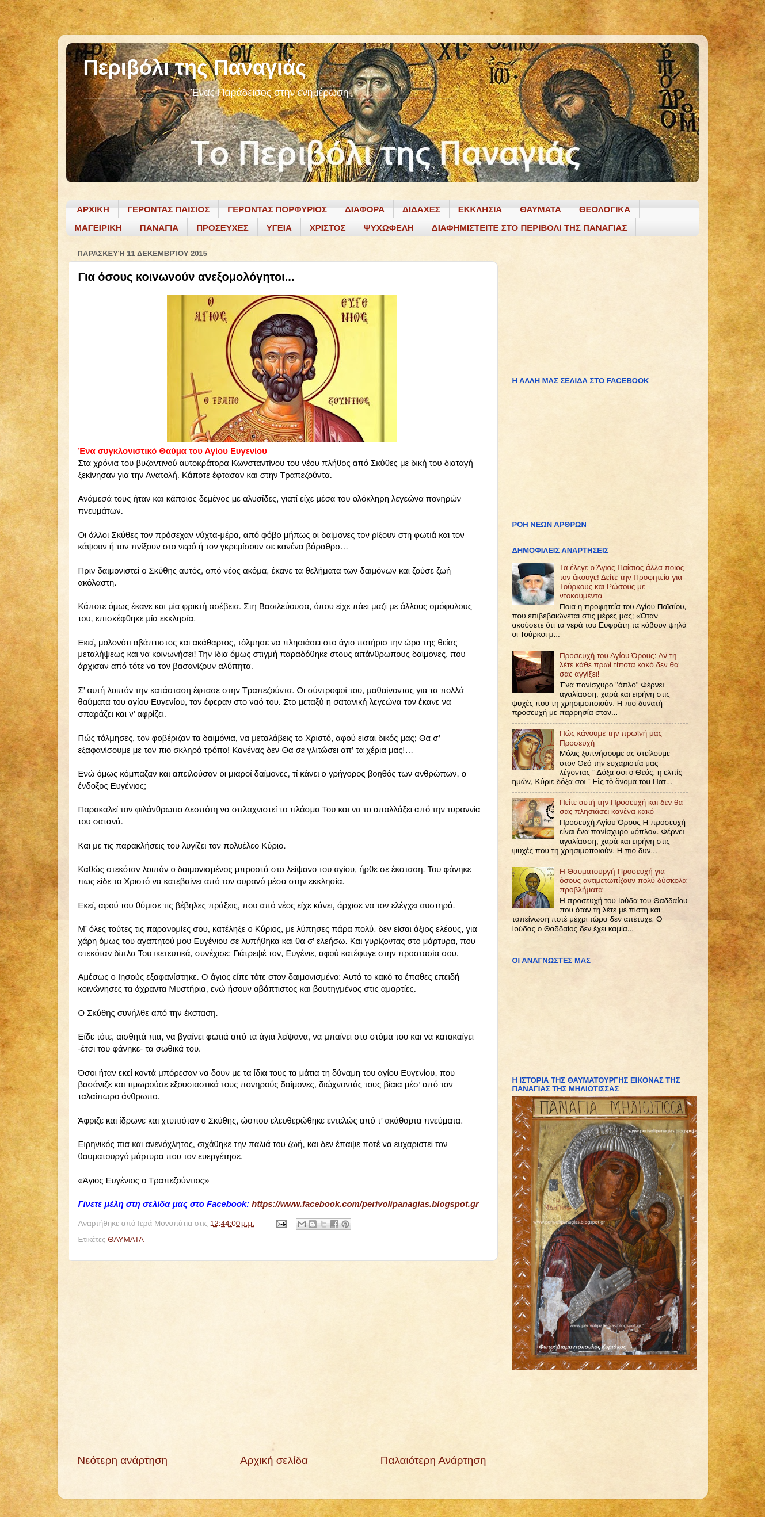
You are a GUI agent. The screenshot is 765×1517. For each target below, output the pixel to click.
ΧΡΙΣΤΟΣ (328, 227)
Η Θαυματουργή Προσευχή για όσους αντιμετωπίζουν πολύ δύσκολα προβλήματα (623, 880)
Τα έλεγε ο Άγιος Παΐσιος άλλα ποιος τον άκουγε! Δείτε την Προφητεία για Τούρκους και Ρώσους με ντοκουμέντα (622, 581)
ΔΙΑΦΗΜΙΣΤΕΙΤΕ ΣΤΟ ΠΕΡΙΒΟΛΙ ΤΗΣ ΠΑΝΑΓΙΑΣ (529, 227)
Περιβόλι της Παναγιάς (194, 67)
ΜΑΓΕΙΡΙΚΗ (98, 227)
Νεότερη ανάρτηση (123, 1460)
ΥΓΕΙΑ (279, 227)
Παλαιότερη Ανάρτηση (433, 1460)
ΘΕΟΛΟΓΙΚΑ (604, 209)
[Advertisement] (282, 1357)
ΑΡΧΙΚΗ (93, 209)
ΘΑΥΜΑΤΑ (540, 209)
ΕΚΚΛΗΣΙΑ (480, 209)
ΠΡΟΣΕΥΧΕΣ (222, 227)
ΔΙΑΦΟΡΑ (365, 209)
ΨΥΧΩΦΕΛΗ (389, 227)
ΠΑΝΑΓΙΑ (159, 227)
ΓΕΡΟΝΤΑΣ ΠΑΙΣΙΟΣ (168, 209)
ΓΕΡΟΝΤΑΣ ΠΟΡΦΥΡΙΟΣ (277, 209)
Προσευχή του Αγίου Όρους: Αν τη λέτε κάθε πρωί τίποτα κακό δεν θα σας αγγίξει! (619, 664)
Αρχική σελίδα (274, 1460)
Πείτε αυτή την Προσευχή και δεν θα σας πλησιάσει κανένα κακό (621, 807)
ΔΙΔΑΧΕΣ (421, 209)
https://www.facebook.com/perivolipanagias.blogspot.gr (365, 1204)
